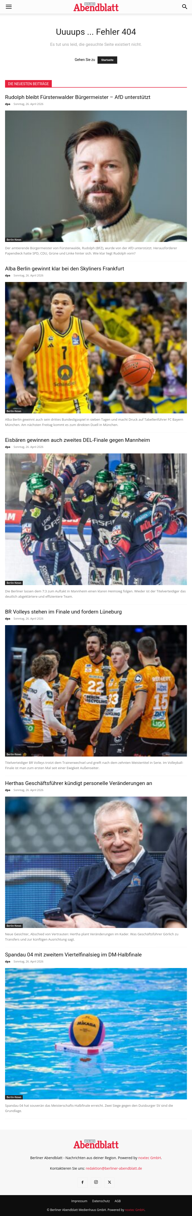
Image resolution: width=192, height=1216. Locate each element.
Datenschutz (101, 1201)
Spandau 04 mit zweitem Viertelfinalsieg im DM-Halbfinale (73, 955)
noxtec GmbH (149, 1157)
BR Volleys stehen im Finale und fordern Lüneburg (63, 612)
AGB (118, 1201)
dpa (7, 104)
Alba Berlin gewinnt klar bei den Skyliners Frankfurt (64, 269)
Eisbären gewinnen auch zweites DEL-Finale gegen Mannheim (77, 440)
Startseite (107, 60)
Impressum (79, 1201)
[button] (9, 7)
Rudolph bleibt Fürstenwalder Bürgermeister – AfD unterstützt (77, 97)
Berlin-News (14, 239)
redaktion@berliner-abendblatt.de (114, 1168)
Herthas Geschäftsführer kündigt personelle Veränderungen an (78, 783)
